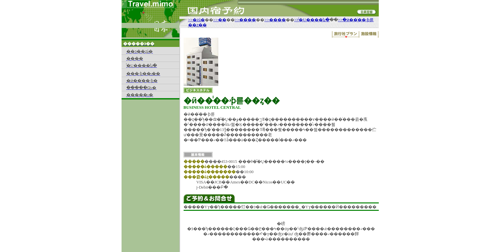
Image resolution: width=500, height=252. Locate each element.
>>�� (219, 19)
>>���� (245, 19)
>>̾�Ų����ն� (312, 19)
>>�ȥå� (196, 19)
